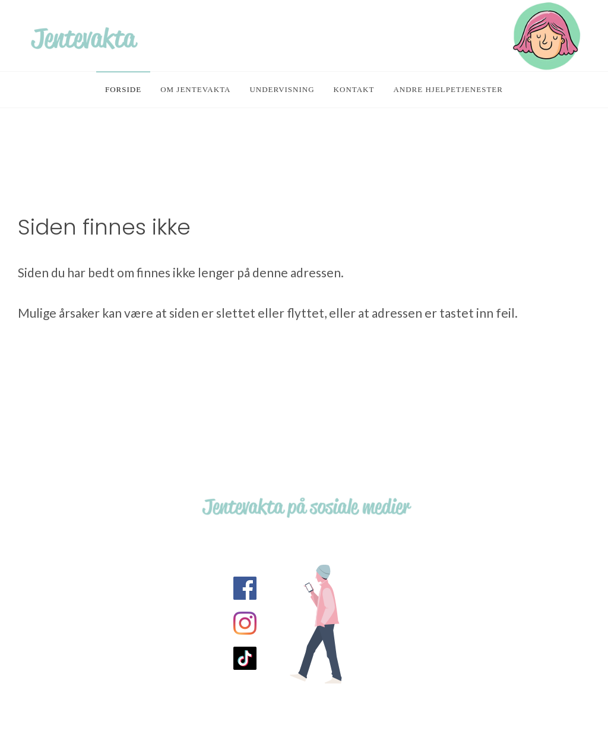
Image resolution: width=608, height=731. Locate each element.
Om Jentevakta (195, 89)
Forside (123, 89)
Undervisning (281, 89)
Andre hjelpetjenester (448, 89)
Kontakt (354, 89)
